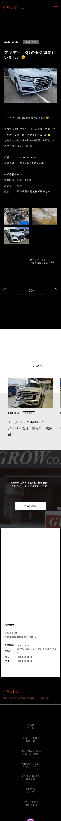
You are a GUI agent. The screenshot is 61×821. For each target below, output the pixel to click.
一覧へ (30, 290)
